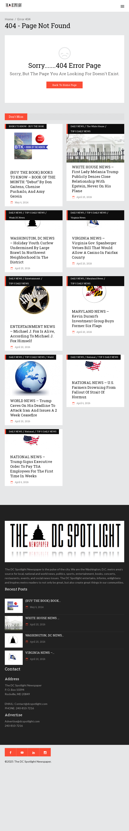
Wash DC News (17, 217)
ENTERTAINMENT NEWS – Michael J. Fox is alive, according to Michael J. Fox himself (32, 333)
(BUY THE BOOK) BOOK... (43, 601)
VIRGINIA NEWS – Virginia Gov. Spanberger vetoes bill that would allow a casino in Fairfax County (95, 248)
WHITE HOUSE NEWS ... (42, 618)
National (91, 357)
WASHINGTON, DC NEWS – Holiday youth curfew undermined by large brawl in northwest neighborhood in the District (32, 250)
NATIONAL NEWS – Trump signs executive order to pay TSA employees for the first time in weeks (31, 466)
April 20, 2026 (84, 263)
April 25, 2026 (84, 197)
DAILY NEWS (77, 126)
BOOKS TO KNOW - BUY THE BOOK (26, 126)
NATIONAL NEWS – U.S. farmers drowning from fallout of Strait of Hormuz (94, 389)
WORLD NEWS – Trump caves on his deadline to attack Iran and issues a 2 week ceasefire (33, 407)
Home (9, 19)
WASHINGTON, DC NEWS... (44, 635)
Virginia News (78, 217)
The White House (95, 126)
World (50, 357)
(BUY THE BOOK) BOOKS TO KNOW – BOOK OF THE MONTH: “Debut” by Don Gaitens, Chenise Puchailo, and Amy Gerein (33, 184)
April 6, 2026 (83, 403)
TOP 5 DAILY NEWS (80, 131)
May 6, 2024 (21, 202)
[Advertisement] (64, 800)
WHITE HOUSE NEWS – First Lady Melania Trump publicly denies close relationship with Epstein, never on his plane (95, 179)
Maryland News (95, 278)
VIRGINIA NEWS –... (39, 653)
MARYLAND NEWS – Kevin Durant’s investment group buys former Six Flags (93, 318)
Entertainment (32, 278)
